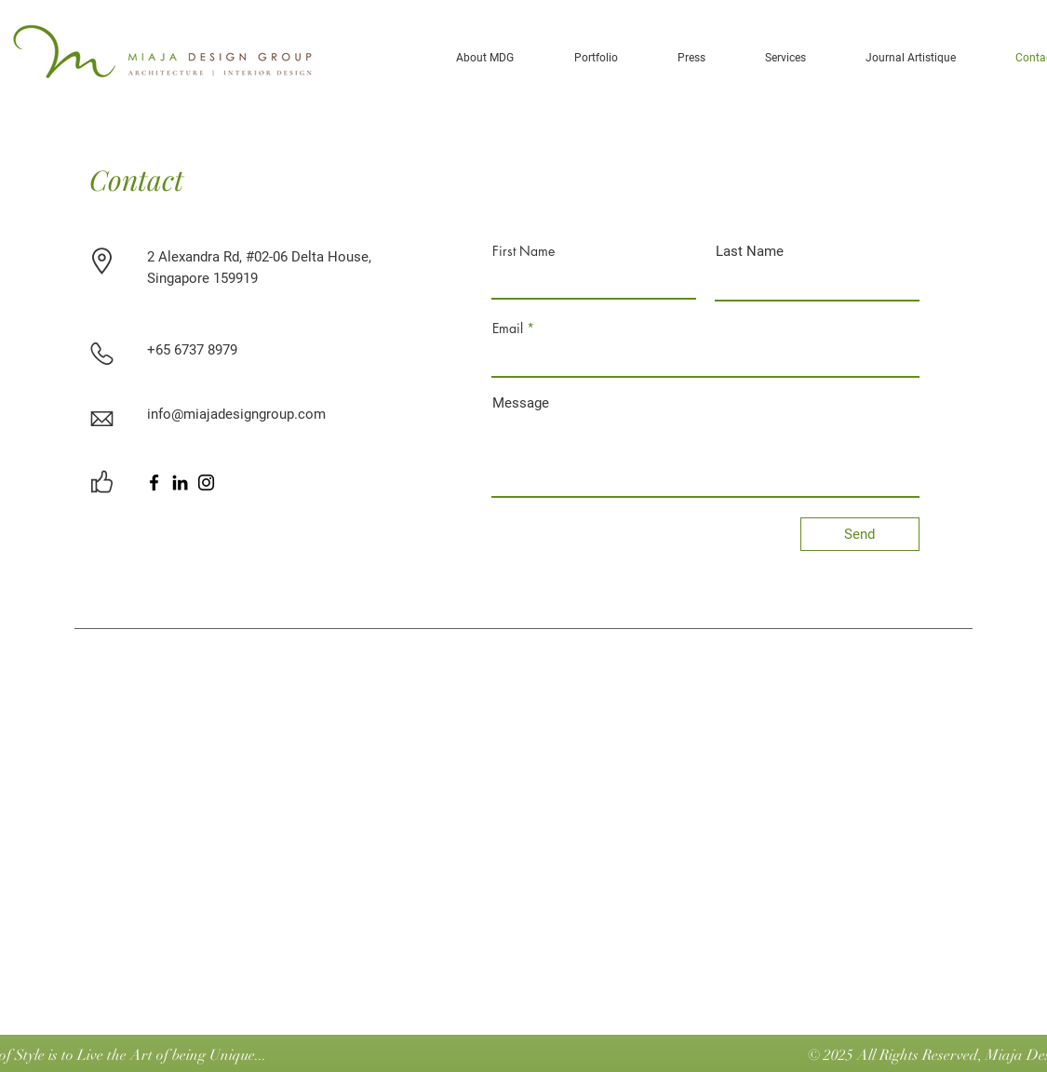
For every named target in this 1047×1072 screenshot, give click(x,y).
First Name (523, 251)
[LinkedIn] (180, 482)
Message (520, 403)
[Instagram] (206, 482)
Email (507, 328)
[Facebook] (154, 482)
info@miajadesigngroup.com (236, 414)
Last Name (750, 252)
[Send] (859, 534)
